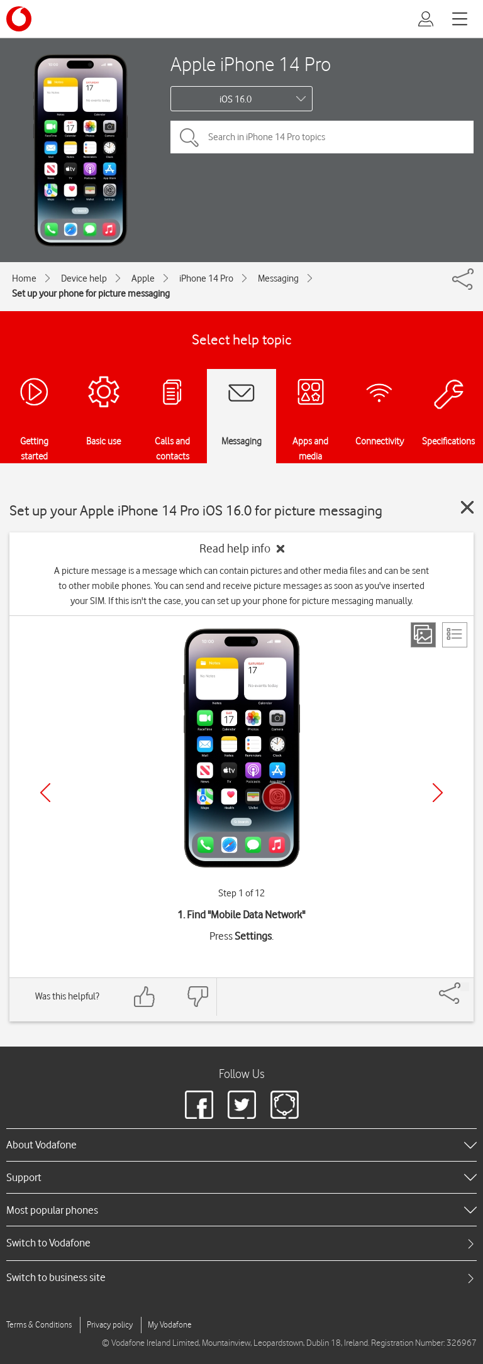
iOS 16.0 (235, 99)
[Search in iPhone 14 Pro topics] (322, 137)
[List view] (454, 634)
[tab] (241, 1243)
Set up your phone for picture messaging (91, 293)
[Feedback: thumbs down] (197, 996)
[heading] (241, 1144)
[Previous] (45, 792)
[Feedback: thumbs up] (144, 996)
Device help (84, 278)
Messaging (278, 278)
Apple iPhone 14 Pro (250, 63)
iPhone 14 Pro (206, 278)
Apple (143, 278)
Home (24, 278)
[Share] (464, 986)
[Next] (438, 792)
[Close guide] (467, 507)
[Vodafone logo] (18, 18)
